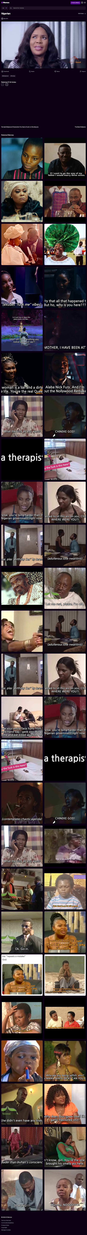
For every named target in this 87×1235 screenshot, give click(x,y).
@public (6, 18)
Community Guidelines (7, 1223)
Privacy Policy (5, 1225)
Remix (31, 71)
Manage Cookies (6, 1230)
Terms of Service (6, 1220)
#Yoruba (13, 76)
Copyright (4, 1227)
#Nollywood (5, 76)
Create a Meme (75, 2)
